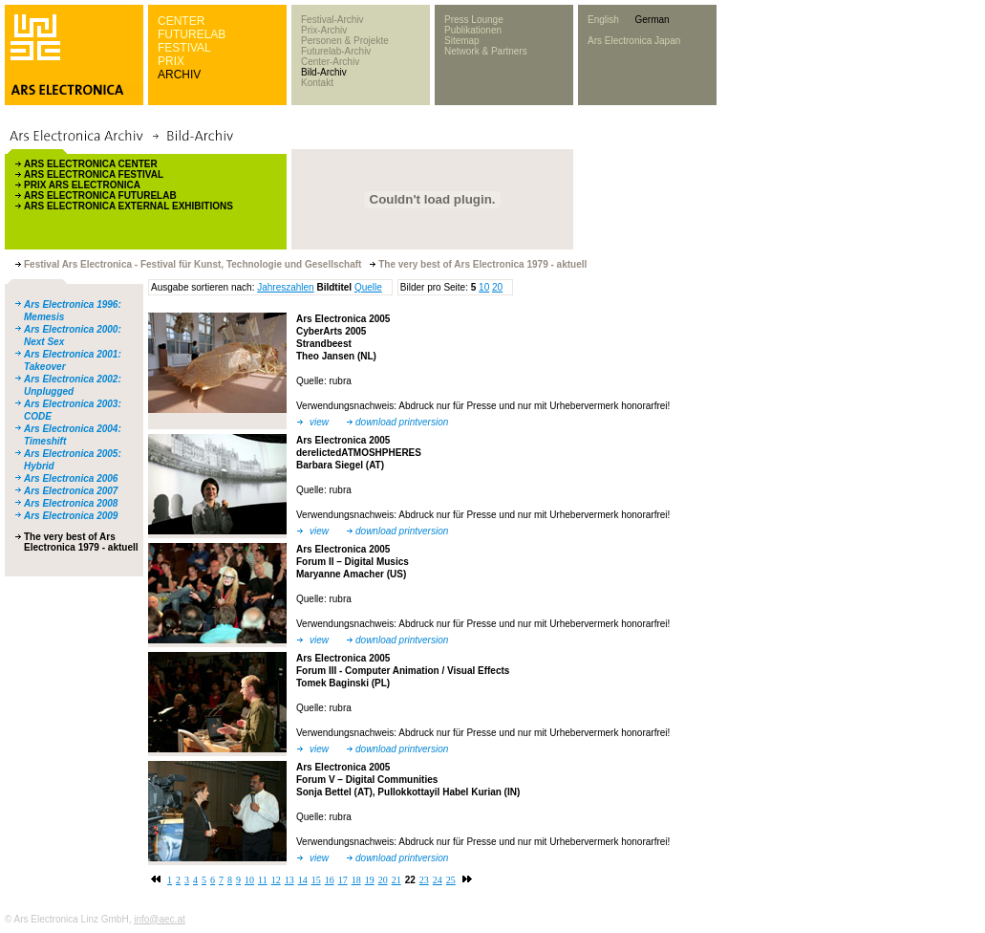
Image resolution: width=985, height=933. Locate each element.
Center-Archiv (330, 61)
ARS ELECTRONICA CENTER (91, 164)
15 (316, 880)
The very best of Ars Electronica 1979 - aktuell (81, 542)
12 (276, 880)
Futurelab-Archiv (336, 51)
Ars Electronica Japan (634, 40)
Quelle (368, 287)
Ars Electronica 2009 (71, 515)
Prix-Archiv (324, 30)
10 (484, 287)
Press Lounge (473, 19)
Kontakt (317, 82)
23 (424, 880)
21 (396, 880)
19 (370, 880)
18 (356, 880)
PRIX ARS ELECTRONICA (82, 185)
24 (437, 880)
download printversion (401, 422)
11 (263, 880)
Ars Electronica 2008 (71, 503)
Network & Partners (485, 51)
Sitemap (462, 40)
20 (497, 287)
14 (303, 880)
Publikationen (473, 30)
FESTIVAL (184, 47)
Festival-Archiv (332, 19)
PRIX (171, 61)
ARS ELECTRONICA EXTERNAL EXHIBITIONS (128, 206)
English (603, 19)
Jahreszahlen (285, 287)
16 (329, 880)
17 (343, 880)
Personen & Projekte (345, 40)
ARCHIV (179, 74)
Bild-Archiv (324, 72)
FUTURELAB (191, 34)
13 (289, 880)
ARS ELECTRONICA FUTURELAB (100, 195)
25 (451, 880)
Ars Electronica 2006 (71, 478)
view (319, 422)
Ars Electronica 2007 (71, 491)
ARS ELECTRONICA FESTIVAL (93, 174)
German (651, 19)
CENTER (181, 21)
